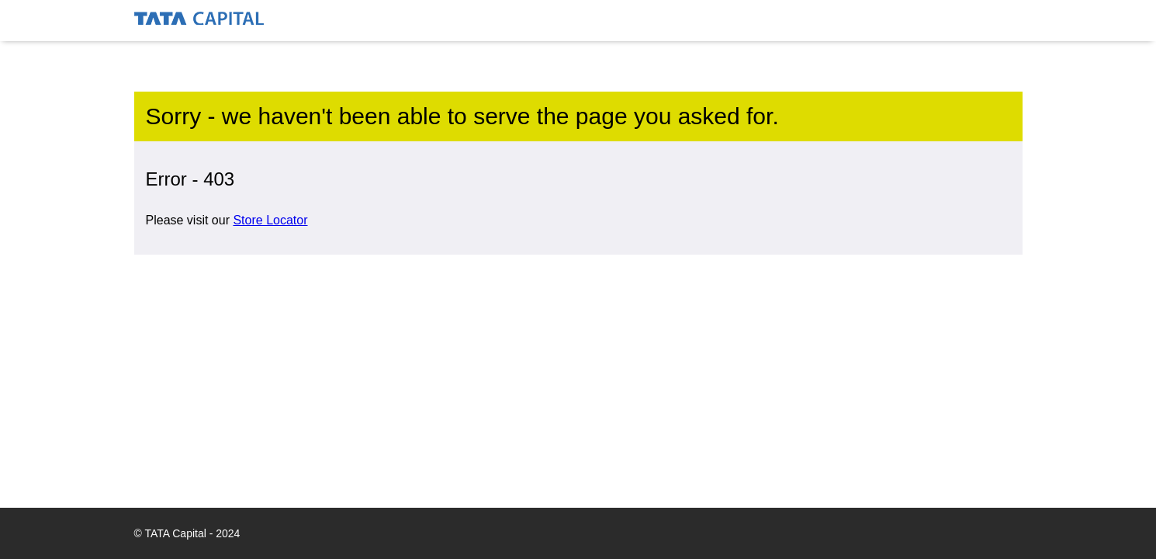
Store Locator (270, 220)
